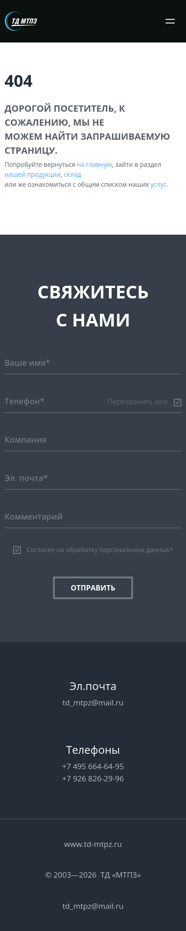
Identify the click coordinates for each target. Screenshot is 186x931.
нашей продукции (33, 174)
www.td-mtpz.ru (93, 844)
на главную (94, 164)
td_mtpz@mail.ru (93, 702)
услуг (159, 184)
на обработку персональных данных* (115, 549)
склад (72, 174)
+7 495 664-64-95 (93, 766)
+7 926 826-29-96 (93, 778)
